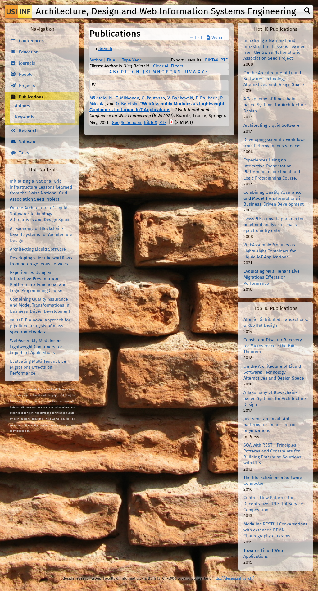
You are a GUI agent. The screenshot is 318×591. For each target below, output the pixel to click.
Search (105, 49)
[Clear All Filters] (168, 66)
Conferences (31, 41)
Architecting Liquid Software (38, 249)
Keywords (24, 117)
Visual (215, 38)
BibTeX (211, 60)
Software (28, 142)
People (26, 74)
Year (136, 60)
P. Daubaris (207, 98)
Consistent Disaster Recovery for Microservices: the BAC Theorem (272, 346)
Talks (24, 153)
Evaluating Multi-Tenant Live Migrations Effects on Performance (38, 367)
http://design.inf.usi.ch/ (233, 578)
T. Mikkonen (127, 98)
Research (28, 131)
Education (29, 52)
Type (126, 60)
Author (95, 60)
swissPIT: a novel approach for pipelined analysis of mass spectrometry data (40, 326)
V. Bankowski (180, 98)
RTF (224, 60)
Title (111, 60)
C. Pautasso (153, 98)
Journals (27, 63)
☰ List (196, 38)
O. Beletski (126, 104)
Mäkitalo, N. (101, 98)
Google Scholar (127, 122)
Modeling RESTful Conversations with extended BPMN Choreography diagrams (275, 530)
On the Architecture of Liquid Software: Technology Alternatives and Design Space (40, 214)
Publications (31, 97)
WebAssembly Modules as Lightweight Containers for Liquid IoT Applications (36, 347)
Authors (22, 106)
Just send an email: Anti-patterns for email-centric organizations (269, 425)
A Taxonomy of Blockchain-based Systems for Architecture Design (41, 234)
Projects (27, 86)
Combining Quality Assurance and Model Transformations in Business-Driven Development (40, 305)
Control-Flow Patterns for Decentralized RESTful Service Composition (273, 504)
